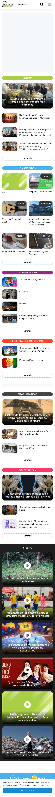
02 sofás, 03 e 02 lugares (13, 251)
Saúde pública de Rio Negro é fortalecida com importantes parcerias (27, 102)
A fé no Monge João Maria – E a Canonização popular (33, 433)
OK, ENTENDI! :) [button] (27, 791)
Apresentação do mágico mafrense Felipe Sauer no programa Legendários (27, 648)
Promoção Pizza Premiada (31, 360)
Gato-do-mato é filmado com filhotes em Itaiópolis (27, 579)
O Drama (23, 291)
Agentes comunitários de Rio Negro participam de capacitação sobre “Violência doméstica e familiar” (35, 146)
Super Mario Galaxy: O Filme (32, 279)
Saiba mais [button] (45, 785)
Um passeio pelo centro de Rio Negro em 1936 (33, 447)
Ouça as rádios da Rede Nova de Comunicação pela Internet (34, 349)
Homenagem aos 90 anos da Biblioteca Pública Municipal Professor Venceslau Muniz (27, 717)
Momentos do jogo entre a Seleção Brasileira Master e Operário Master (27, 614)
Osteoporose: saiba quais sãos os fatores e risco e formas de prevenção (27, 495)
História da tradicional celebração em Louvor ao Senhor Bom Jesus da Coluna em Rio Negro (27, 418)
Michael (22, 303)
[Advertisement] (27, 42)
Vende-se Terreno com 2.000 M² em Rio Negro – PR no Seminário (40, 222)
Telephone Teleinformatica (40, 191)
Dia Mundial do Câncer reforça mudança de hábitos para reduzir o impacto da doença (35, 524)
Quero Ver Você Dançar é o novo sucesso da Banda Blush (27, 684)
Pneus (5, 192)
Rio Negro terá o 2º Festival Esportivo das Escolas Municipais (34, 116)
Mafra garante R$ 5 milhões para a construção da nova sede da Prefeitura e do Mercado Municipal (35, 132)
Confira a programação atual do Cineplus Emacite (33, 317)
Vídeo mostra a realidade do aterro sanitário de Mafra (27, 753)
